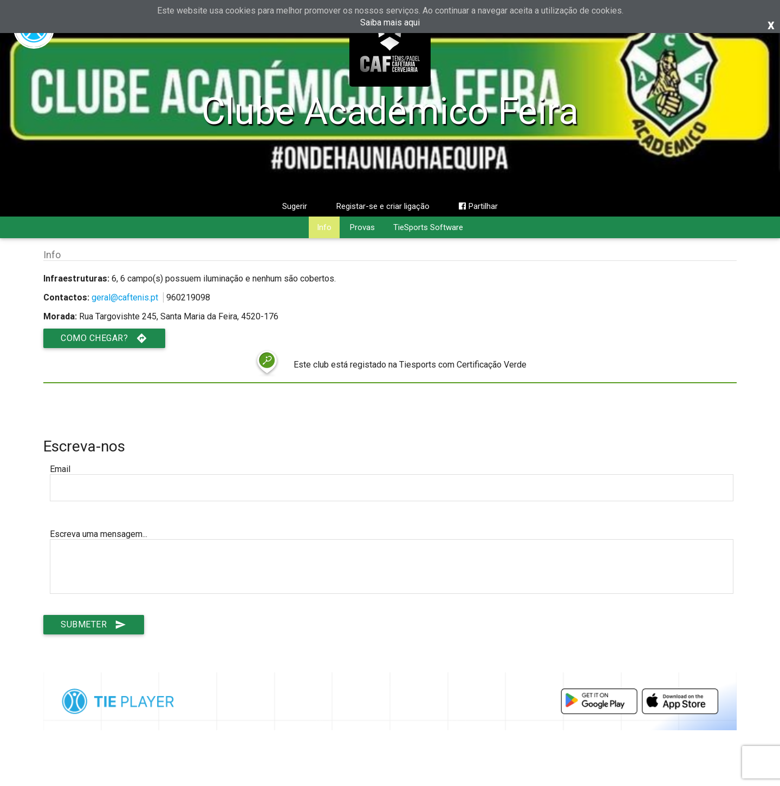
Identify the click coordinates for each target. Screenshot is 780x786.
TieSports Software (428, 227)
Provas (362, 227)
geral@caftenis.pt (125, 297)
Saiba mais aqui (390, 22)
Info (324, 227)
